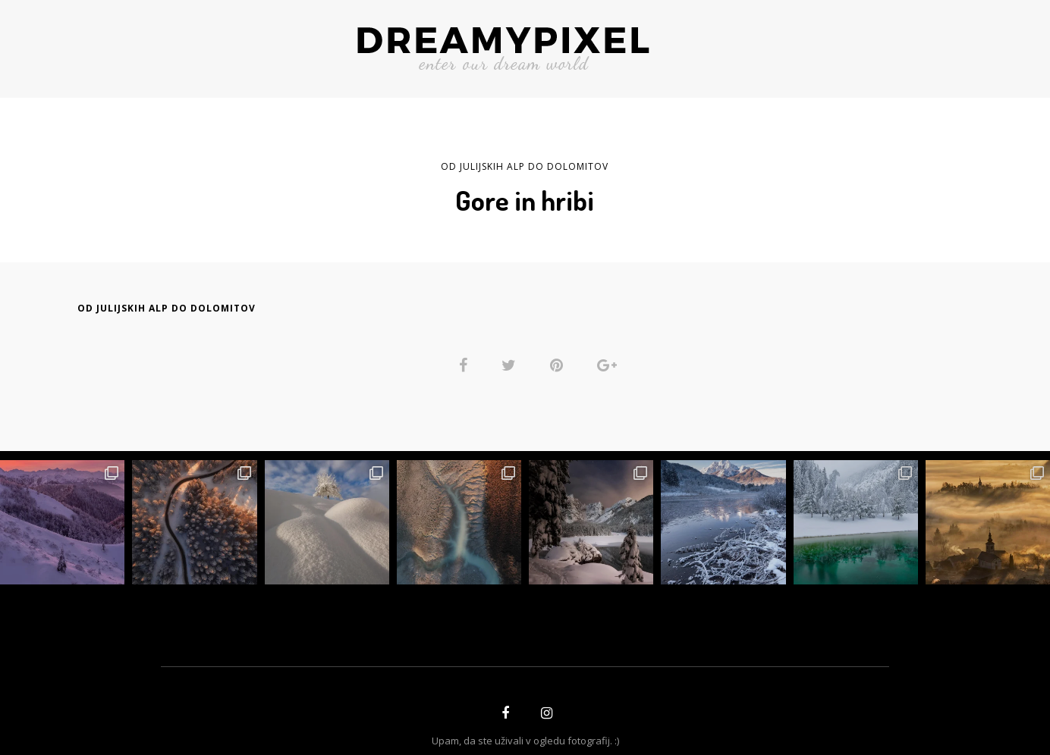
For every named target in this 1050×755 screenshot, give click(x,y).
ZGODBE (226, 44)
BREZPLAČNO (729, 44)
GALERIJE (824, 44)
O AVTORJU (305, 44)
